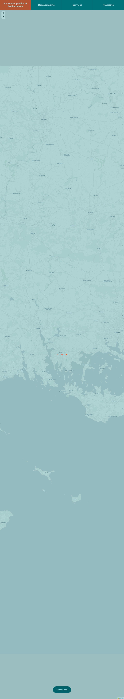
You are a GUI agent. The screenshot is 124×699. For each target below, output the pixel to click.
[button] (3, 13)
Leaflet (120, 698)
